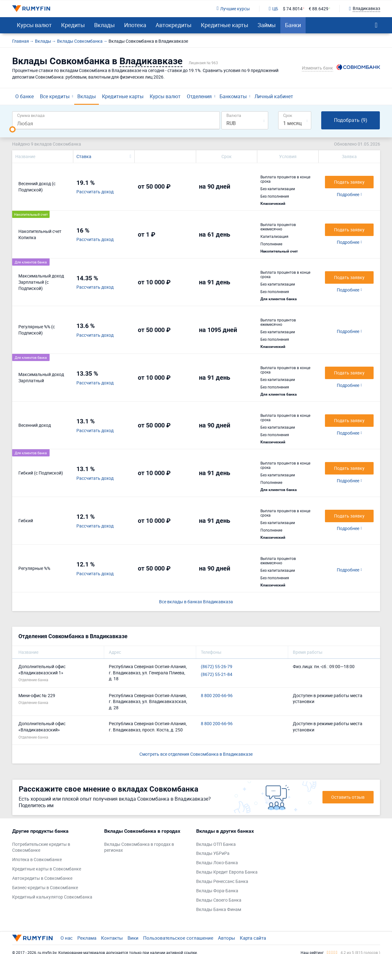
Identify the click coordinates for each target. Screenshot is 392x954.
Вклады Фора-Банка (217, 891)
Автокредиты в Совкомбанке (42, 878)
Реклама (86, 938)
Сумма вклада (31, 115)
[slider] (12, 129)
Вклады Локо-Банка (217, 862)
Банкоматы (233, 96)
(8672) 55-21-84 (216, 674)
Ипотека (135, 25)
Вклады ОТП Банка (216, 844)
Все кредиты (55, 96)
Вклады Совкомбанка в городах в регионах (139, 847)
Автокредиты (173, 25)
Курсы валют (34, 25)
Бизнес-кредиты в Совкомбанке (45, 887)
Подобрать (350, 120)
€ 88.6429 (318, 9)
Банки (293, 25)
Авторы (226, 938)
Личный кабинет (273, 96)
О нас (66, 938)
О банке (24, 96)
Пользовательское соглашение (178, 938)
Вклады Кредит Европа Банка (227, 872)
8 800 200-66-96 (217, 695)
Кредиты (73, 25)
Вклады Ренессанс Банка (222, 881)
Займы (267, 25)
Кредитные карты (224, 25)
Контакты (112, 938)
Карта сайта (253, 938)
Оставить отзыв (348, 797)
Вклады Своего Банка (218, 900)
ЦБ (273, 9)
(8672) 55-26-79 (216, 666)
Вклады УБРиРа (213, 853)
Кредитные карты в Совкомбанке (46, 869)
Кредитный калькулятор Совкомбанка (52, 897)
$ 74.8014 (292, 9)
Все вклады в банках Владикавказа (196, 602)
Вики (133, 938)
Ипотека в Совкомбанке (37, 859)
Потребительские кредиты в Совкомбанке (41, 847)
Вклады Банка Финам (218, 909)
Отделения (199, 96)
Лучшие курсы (233, 9)
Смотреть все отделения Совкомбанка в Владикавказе (196, 754)
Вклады (104, 25)
